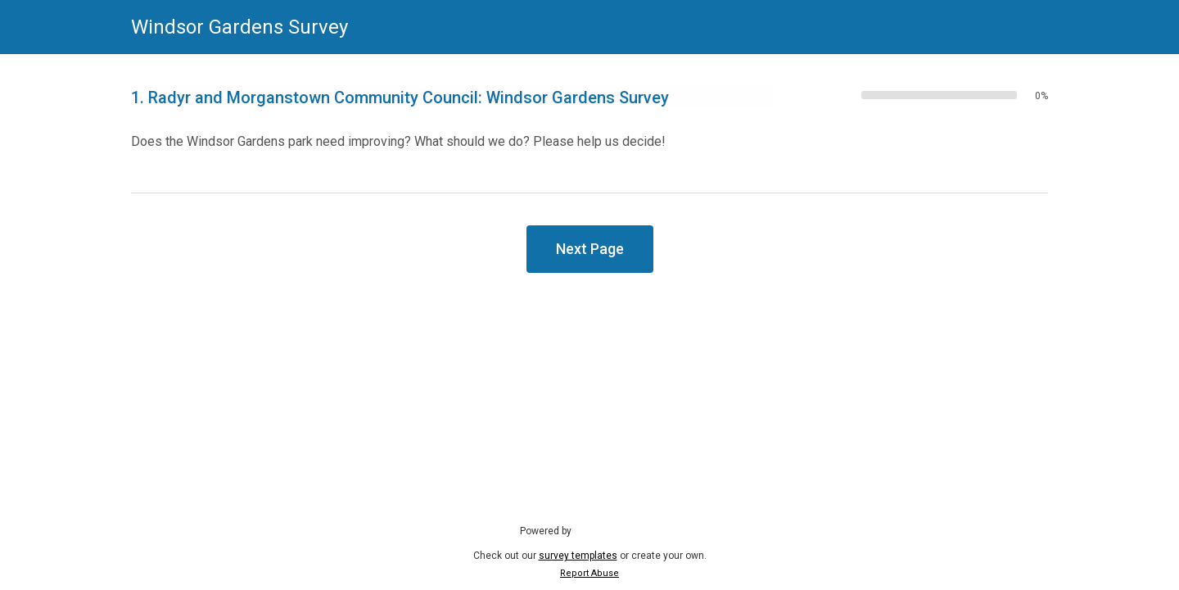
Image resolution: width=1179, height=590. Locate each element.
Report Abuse (589, 573)
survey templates (578, 555)
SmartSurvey (619, 530)
